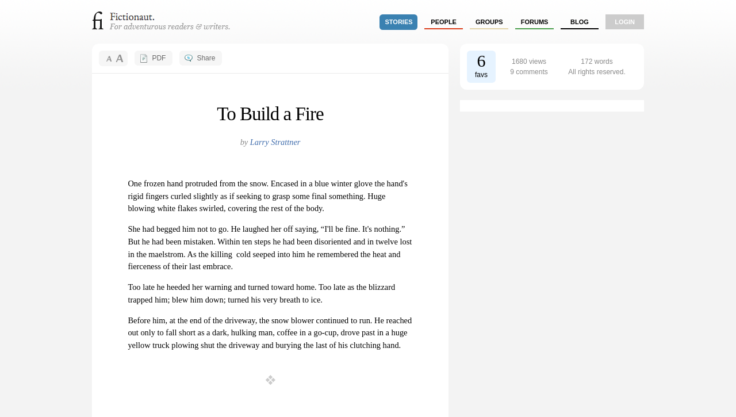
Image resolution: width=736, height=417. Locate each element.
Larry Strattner (275, 142)
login (625, 21)
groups (489, 21)
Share (206, 58)
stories (399, 21)
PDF (159, 58)
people (444, 21)
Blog (579, 21)
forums (535, 21)
